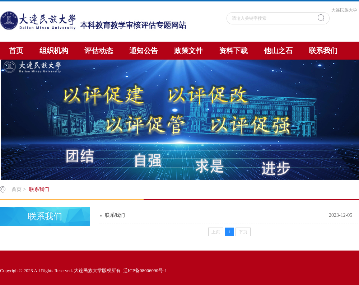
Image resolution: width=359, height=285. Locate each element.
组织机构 (53, 51)
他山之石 (278, 51)
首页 (16, 51)
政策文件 (188, 51)
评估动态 (98, 51)
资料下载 (233, 51)
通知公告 (143, 51)
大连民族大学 (344, 10)
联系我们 (323, 51)
